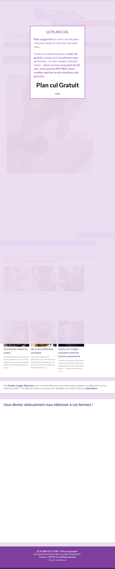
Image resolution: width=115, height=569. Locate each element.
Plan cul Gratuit (57, 85)
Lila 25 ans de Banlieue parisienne (42, 351)
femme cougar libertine (20, 385)
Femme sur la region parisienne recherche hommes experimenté (69, 353)
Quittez (57, 94)
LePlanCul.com (67, 556)
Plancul (63, 560)
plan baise (91, 388)
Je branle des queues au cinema (15, 351)
